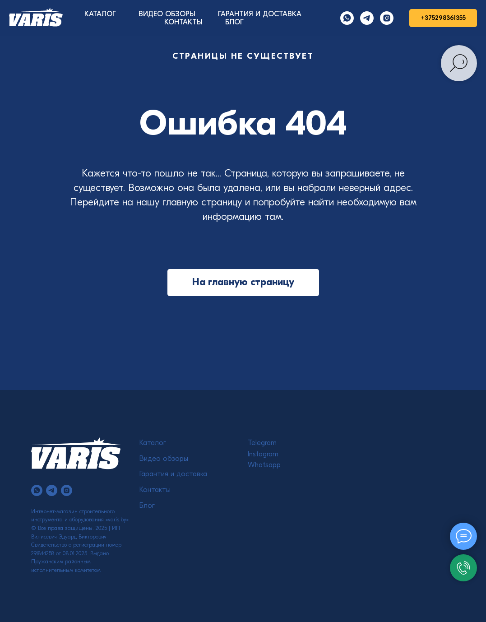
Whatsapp (264, 465)
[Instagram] (386, 18)
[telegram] (51, 490)
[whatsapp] (36, 490)
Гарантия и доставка (173, 474)
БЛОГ (234, 22)
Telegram (262, 443)
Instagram (263, 454)
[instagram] (66, 490)
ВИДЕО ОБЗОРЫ (167, 14)
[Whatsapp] (347, 18)
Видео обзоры (163, 459)
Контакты (155, 490)
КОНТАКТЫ (183, 22)
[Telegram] (367, 18)
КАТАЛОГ (100, 14)
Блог (147, 505)
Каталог (152, 443)
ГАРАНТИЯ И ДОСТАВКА (259, 14)
